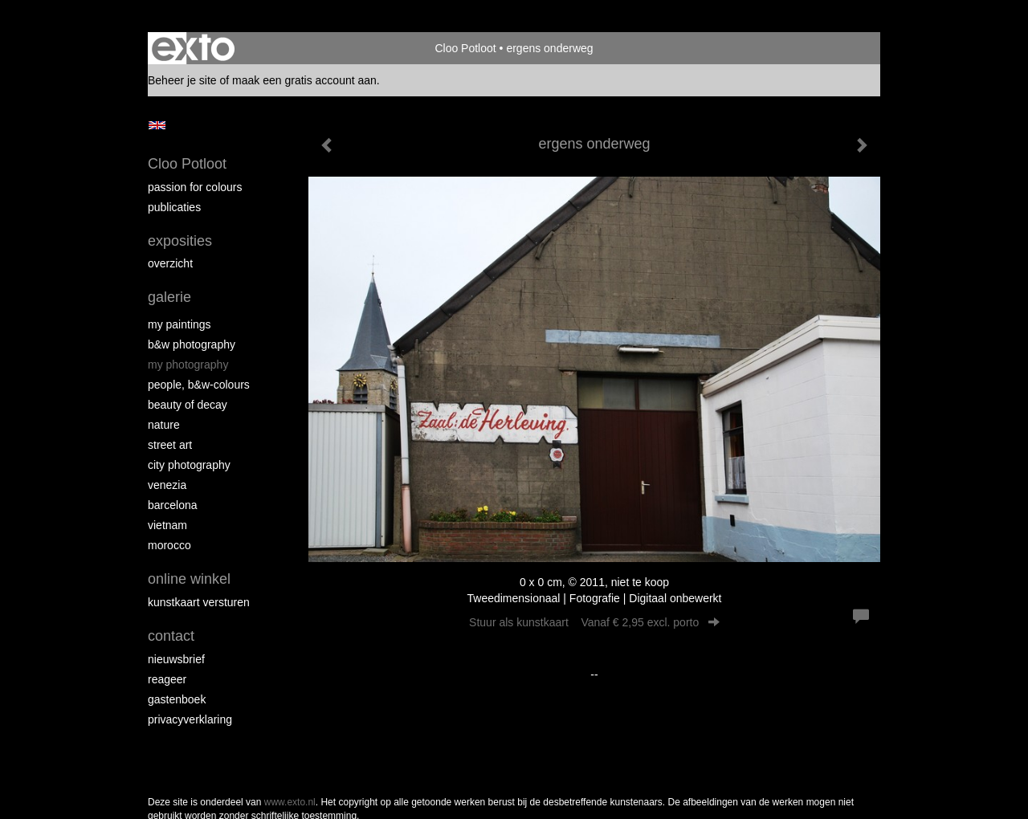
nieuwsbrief (176, 659)
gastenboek (177, 699)
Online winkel (189, 579)
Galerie (169, 297)
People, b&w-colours (199, 384)
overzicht (170, 263)
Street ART (170, 444)
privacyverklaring (190, 719)
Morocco (169, 545)
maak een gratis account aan (304, 80)
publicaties (174, 207)
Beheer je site (182, 80)
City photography (189, 464)
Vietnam (167, 525)
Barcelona (173, 505)
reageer (167, 679)
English (157, 125)
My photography (188, 364)
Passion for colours (195, 187)
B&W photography (191, 344)
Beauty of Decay (187, 404)
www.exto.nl (290, 802)
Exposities (180, 241)
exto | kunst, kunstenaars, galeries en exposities (193, 48)
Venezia (167, 485)
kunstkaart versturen (199, 602)
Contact (171, 636)
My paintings (179, 324)
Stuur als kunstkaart (594, 622)
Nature (164, 424)
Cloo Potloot (465, 48)
